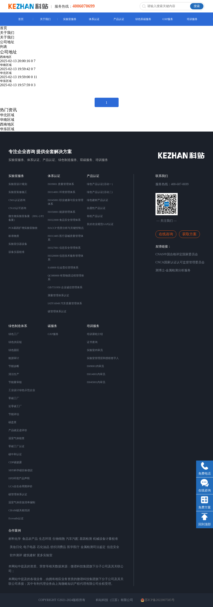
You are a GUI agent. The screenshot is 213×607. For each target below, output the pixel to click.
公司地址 (7, 42)
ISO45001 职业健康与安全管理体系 (65, 202)
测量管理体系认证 (58, 295)
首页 (21, 19)
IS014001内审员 (96, 374)
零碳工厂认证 (16, 446)
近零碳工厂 (15, 406)
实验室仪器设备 (17, 244)
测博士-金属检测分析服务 (173, 270)
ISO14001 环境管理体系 (61, 192)
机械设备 (99, 538)
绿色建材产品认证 (97, 200)
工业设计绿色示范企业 (21, 390)
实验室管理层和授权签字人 (103, 358)
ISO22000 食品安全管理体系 (64, 219)
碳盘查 (12, 422)
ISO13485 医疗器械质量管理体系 (65, 237)
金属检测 (87, 547)
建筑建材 (29, 555)
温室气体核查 (16, 438)
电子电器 (29, 547)
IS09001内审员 (95, 366)
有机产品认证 (95, 216)
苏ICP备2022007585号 (158, 600)
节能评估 (13, 414)
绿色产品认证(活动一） (100, 184)
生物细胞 (58, 538)
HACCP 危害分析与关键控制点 (66, 227)
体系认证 (94, 19)
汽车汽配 (72, 538)
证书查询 (92, 342)
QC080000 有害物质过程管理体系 (66, 277)
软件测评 (16, 555)
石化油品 (43, 547)
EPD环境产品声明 (19, 478)
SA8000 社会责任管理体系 (63, 267)
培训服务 (192, 19)
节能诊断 (13, 366)
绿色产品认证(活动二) (100, 192)
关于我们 (45, 19)
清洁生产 (13, 374)
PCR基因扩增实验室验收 (23, 227)
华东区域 (6, 81)
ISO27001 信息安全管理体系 (64, 247)
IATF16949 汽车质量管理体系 (65, 303)
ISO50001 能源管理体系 (61, 211)
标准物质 (13, 236)
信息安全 (113, 547)
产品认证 (118, 19)
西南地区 (6, 57)
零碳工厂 (13, 398)
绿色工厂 (13, 334)
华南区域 (6, 65)
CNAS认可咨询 (17, 208)
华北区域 (6, 73)
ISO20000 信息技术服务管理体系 (65, 257)
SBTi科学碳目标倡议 (20, 470)
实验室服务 (69, 19)
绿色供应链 (15, 342)
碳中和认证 (15, 454)
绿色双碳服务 (143, 19)
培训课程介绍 (95, 334)
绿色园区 (13, 350)
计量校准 (112, 538)
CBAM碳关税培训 (19, 510)
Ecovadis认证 (16, 518)
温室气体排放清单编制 (21, 502)
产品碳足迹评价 (17, 430)
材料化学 (14, 538)
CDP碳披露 (15, 462)
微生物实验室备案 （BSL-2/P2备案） (26, 218)
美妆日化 (16, 547)
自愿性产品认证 (96, 208)
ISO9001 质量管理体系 (61, 184)
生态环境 (45, 538)
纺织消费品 (58, 547)
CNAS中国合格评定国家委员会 (176, 254)
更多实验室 (44, 555)
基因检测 (86, 538)
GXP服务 (167, 19)
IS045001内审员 (96, 382)
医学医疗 (73, 547)
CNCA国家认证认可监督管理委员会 (180, 262)
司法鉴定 (99, 547)
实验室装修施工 (17, 192)
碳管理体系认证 (57, 311)
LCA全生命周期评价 (20, 486)
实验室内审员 (95, 350)
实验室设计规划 (17, 184)
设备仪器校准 (16, 252)
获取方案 (189, 234)
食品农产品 (30, 538)
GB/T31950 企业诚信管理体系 (65, 287)
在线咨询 (166, 234)
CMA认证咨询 (16, 200)
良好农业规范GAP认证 (100, 224)
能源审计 (13, 358)
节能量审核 (15, 382)
